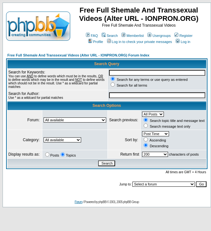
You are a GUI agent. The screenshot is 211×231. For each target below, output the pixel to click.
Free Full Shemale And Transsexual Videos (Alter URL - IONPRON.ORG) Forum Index (78, 55)
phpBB (102, 202)
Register (183, 36)
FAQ (92, 36)
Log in (183, 42)
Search (110, 36)
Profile (95, 42)
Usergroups (159, 36)
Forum (78, 202)
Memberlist (133, 36)
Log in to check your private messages (139, 42)
